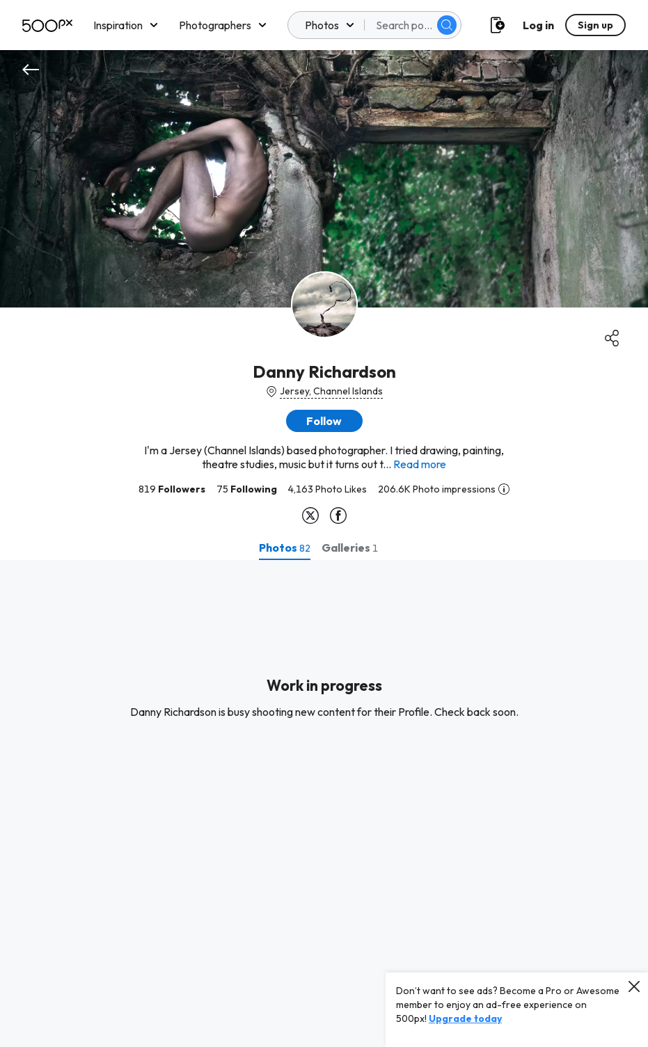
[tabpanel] (324, 803)
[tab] (284, 547)
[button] (324, 421)
